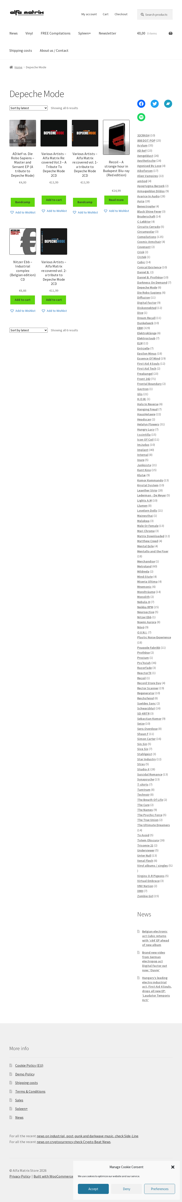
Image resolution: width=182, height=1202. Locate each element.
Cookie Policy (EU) (29, 1065)
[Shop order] (28, 108)
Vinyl (29, 33)
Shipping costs (20, 50)
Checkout (121, 14)
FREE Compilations (56, 33)
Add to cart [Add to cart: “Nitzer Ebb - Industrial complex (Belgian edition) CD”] (22, 300)
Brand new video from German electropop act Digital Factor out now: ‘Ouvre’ (154, 961)
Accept (93, 1189)
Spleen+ (84, 33)
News (13, 33)
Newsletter (107, 33)
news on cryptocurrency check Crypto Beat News (74, 1142)
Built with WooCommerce (53, 1176)
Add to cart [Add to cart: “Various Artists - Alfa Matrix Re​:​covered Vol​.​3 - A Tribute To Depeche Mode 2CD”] (54, 200)
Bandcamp (22, 202)
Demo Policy (24, 1074)
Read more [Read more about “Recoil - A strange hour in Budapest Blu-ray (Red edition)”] (116, 200)
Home (18, 67)
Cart (105, 14)
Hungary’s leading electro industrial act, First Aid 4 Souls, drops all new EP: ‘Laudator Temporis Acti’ (157, 989)
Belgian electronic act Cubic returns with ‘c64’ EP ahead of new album (155, 938)
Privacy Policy (19, 1176)
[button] (173, 1167)
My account (89, 14)
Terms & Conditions (30, 1091)
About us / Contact (54, 50)
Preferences (160, 1189)
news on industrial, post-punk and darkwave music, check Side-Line (87, 1136)
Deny (126, 1189)
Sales (19, 1100)
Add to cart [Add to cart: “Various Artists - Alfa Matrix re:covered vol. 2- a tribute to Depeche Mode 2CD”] (54, 300)
